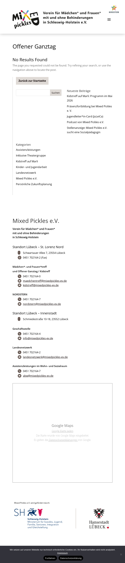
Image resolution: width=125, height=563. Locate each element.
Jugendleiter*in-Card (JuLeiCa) (85, 116)
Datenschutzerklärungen (63, 440)
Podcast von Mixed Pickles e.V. (85, 122)
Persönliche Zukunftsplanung (34, 184)
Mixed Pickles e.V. (26, 178)
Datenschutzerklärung (71, 558)
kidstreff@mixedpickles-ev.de (41, 285)
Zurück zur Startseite (32, 81)
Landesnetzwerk (26, 173)
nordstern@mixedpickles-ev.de (42, 304)
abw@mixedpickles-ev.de (38, 376)
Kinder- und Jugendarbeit (31, 167)
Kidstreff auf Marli (27, 161)
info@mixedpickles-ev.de (38, 338)
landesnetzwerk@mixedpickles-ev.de (45, 357)
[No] (121, 554)
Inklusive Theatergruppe (31, 155)
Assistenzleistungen (28, 150)
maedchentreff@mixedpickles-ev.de (45, 281)
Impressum (62, 553)
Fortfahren (50, 558)
